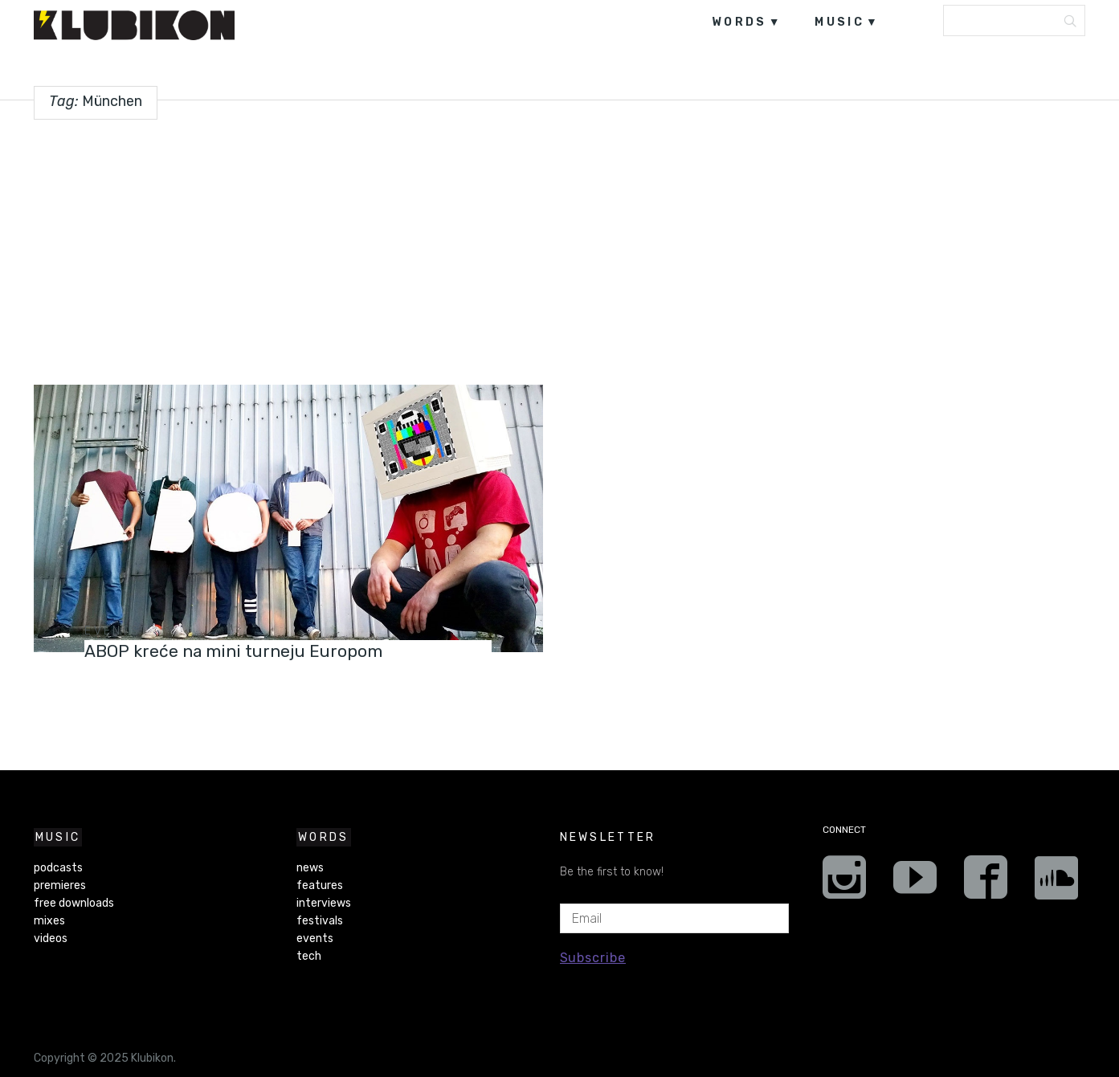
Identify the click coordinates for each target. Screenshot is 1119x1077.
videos (50, 938)
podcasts (58, 868)
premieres (60, 885)
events (112, 631)
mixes (49, 921)
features (319, 885)
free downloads (74, 903)
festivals (319, 921)
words (739, 22)
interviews (323, 903)
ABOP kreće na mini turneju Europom (243, 651)
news (310, 868)
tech (308, 956)
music (839, 22)
